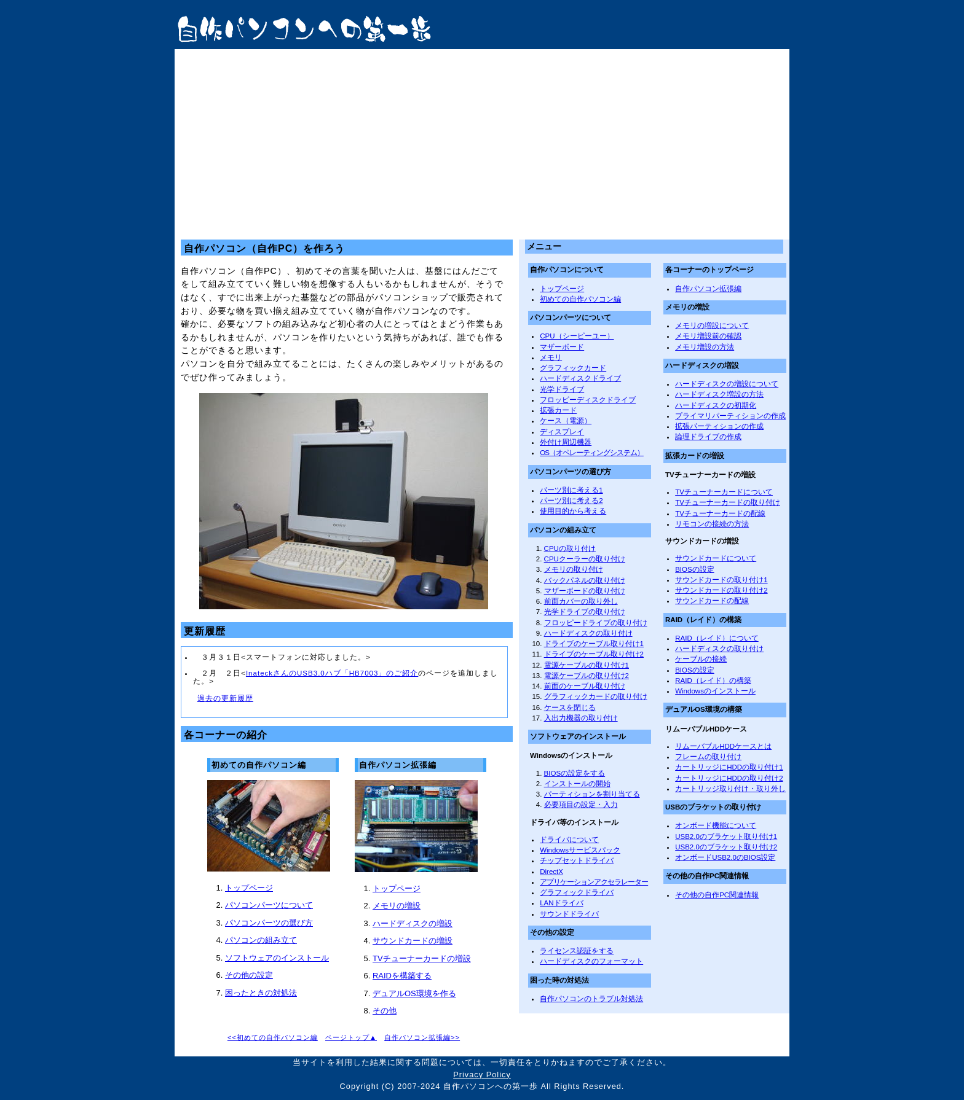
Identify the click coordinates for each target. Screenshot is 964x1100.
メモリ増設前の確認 (708, 336)
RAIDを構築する (402, 975)
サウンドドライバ (569, 914)
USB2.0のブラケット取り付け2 (726, 847)
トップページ (249, 887)
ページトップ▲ (351, 1037)
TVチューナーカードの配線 (720, 513)
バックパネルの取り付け (584, 580)
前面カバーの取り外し (581, 601)
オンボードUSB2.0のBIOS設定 (725, 857)
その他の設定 (249, 975)
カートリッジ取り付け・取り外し (730, 788)
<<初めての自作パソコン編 (272, 1037)
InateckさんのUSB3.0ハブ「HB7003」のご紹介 (332, 673)
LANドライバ (561, 903)
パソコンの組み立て (261, 940)
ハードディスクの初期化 (715, 405)
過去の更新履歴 (225, 698)
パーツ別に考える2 (571, 500)
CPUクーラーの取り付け (584, 559)
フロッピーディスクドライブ (588, 400)
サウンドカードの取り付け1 (721, 579)
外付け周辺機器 (565, 442)
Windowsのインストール (715, 691)
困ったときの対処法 (261, 992)
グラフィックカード (573, 368)
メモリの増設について (712, 325)
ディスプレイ (562, 431)
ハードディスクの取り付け (588, 633)
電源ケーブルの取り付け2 (586, 675)
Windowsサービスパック (580, 850)
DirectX (551, 871)
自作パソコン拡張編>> (422, 1037)
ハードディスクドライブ (580, 378)
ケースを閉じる (570, 707)
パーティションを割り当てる (592, 794)
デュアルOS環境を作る (414, 993)
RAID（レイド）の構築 (713, 680)
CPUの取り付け (570, 548)
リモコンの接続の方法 (712, 524)
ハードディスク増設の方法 (719, 394)
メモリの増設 (397, 905)
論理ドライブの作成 (708, 436)
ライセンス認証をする (577, 950)
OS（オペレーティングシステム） (592, 452)
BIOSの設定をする (575, 773)
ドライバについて (569, 839)
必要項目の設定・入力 (581, 804)
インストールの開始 (577, 783)
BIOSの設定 (694, 569)
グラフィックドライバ (577, 892)
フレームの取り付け (708, 756)
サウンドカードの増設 (412, 940)
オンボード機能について (715, 825)
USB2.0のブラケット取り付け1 (726, 836)
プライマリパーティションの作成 (730, 415)
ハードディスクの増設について (726, 384)
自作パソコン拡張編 (708, 288)
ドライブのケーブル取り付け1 (594, 643)
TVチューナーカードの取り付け (727, 502)
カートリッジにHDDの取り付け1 (729, 767)
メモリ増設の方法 (704, 347)
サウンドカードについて (715, 558)
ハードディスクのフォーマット (591, 961)
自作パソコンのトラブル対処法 (591, 998)
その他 (385, 1010)
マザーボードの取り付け (584, 591)
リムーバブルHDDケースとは (723, 746)
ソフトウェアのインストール (277, 957)
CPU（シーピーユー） (577, 336)
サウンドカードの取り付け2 (721, 590)
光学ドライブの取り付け (584, 611)
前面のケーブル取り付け (584, 686)
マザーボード (562, 347)
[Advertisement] (482, 141)
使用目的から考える (573, 511)
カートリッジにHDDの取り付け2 (729, 778)
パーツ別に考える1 (571, 490)
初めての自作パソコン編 (580, 299)
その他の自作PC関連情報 (717, 895)
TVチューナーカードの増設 (422, 958)
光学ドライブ (562, 389)
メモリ (551, 357)
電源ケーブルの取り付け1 (586, 665)
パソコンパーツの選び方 (269, 922)
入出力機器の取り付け (581, 718)
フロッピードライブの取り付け (595, 622)
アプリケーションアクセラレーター (594, 882)
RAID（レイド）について (717, 638)
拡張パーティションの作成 (719, 426)
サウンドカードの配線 (712, 600)
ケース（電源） (565, 420)
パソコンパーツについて (269, 905)
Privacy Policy (482, 1074)
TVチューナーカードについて (724, 492)
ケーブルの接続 (701, 659)
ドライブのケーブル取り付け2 (594, 654)
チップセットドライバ (577, 860)
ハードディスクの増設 (412, 923)
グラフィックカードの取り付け (595, 696)
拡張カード (558, 410)
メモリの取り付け (573, 569)
